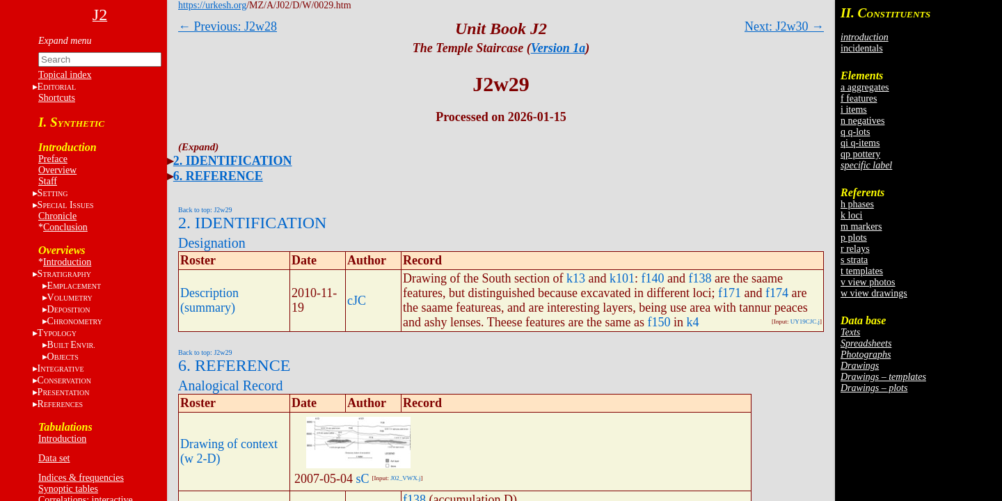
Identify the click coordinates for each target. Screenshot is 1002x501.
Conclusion (65, 227)
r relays (855, 249)
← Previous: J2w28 (227, 26)
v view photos (868, 282)
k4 (693, 322)
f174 (776, 293)
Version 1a (558, 48)
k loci (852, 215)
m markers (861, 226)
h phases (857, 204)
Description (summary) (209, 300)
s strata (854, 260)
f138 (699, 278)
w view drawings (874, 293)
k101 (622, 278)
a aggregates (865, 87)
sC (362, 479)
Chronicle (57, 216)
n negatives (862, 121)
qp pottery (860, 154)
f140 (652, 278)
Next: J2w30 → (784, 26)
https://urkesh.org (212, 5)
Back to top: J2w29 (205, 210)
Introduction (67, 262)
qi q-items (860, 143)
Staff (47, 181)
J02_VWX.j (405, 478)
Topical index (64, 75)
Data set (54, 458)
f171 (729, 293)
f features (859, 98)
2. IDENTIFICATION (232, 161)
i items (854, 109)
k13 (575, 278)
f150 (659, 322)
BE (71, 345)
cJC (356, 301)
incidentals (862, 48)
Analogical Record (230, 385)
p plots (854, 237)
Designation (212, 242)
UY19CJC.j (805, 321)
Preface (52, 159)
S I (66, 205)
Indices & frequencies (81, 477)
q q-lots (855, 132)
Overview (57, 170)
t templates (862, 271)
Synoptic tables (68, 489)
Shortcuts (56, 98)
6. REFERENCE (218, 176)
